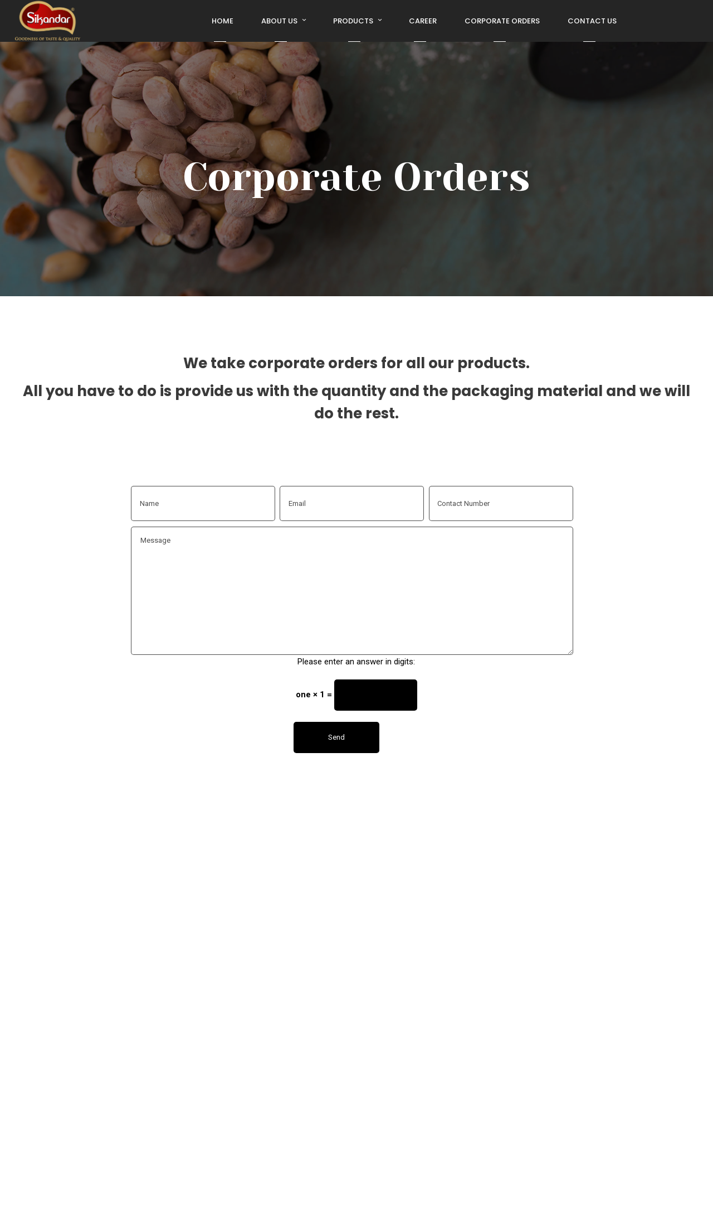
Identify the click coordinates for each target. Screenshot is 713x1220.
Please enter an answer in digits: (356, 662)
